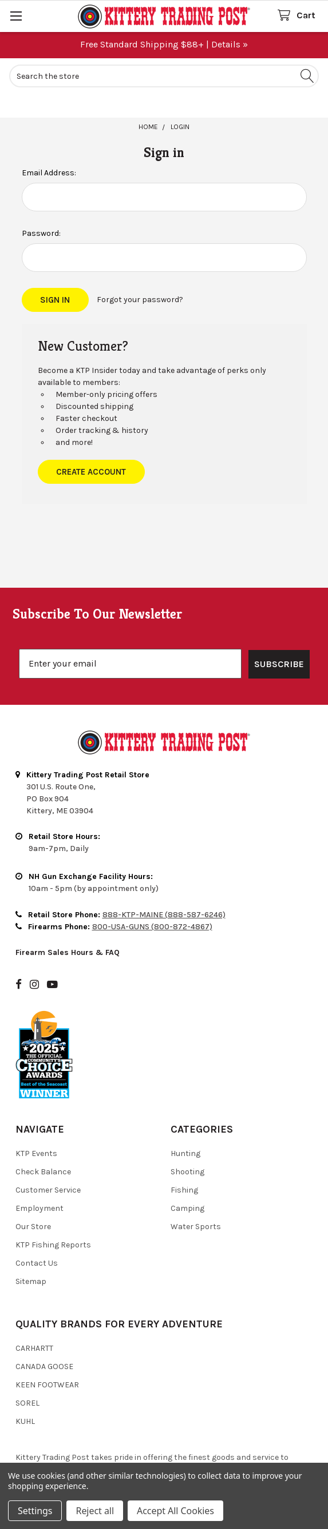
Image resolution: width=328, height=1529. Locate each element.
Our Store (33, 1174)
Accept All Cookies (175, 1510)
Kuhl (25, 1369)
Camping (187, 1156)
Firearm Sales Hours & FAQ (67, 900)
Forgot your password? (140, 299)
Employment (39, 1156)
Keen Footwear (47, 1332)
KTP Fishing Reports (53, 1192)
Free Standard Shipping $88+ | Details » (164, 44)
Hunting (185, 1101)
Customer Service (48, 1137)
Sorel (27, 1350)
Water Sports (196, 1174)
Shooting (187, 1119)
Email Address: (49, 173)
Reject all (94, 1510)
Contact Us (36, 1210)
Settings (35, 1510)
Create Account (91, 472)
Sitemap (30, 1229)
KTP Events (36, 1101)
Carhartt (34, 1296)
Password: (41, 233)
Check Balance (43, 1119)
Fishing (184, 1137)
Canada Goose (44, 1314)
